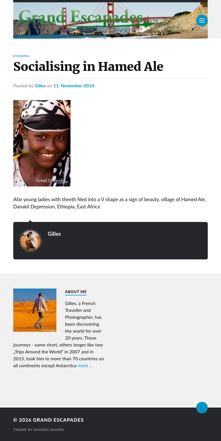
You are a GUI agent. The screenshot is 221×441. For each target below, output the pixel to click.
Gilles (40, 85)
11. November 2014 (73, 85)
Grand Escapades (58, 420)
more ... (85, 365)
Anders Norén (49, 429)
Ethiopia (21, 56)
